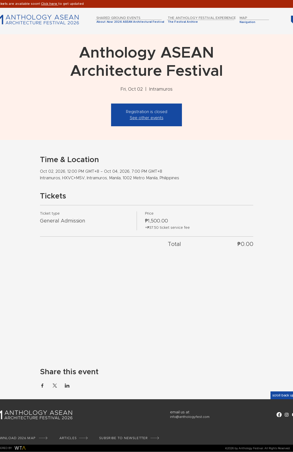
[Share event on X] (54, 386)
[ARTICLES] (73, 438)
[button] (49, 4)
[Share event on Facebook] (42, 386)
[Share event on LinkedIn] (67, 386)
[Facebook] (279, 414)
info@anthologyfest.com (190, 417)
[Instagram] (286, 414)
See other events (146, 118)
